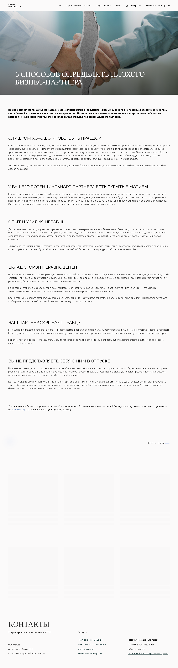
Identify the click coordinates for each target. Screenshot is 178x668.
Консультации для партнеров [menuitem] (108, 5)
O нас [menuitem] (59, 5)
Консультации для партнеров (92, 644)
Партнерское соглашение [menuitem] (78, 5)
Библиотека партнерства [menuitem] (158, 5)
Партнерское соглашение (90, 640)
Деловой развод (86, 649)
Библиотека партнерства (90, 653)
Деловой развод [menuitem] (134, 5)
